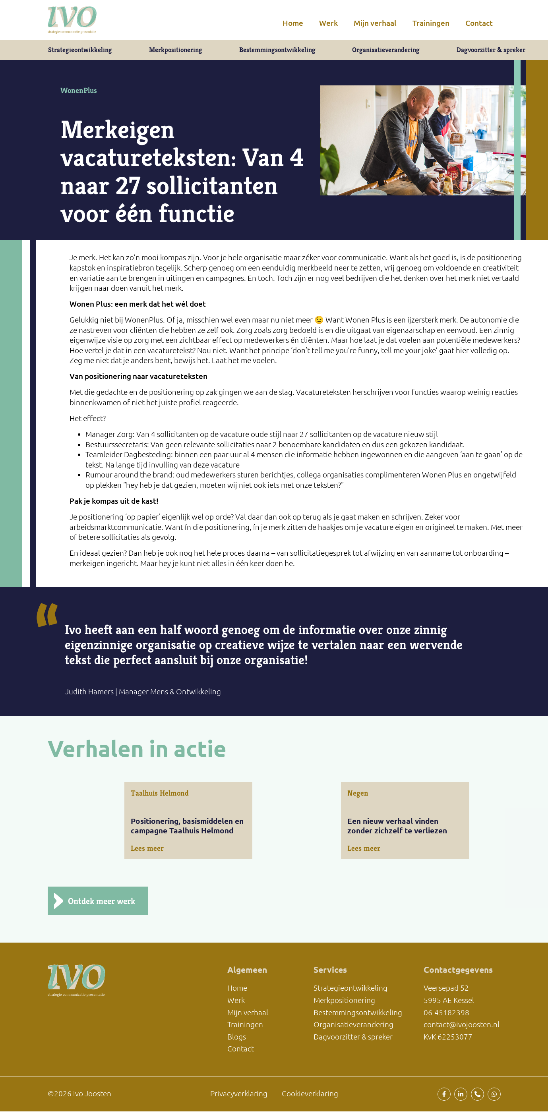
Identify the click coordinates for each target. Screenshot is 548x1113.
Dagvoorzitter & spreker (491, 50)
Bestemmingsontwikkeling (276, 50)
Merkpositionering (175, 50)
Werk (328, 23)
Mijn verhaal (375, 23)
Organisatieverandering (385, 50)
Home (293, 23)
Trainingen (430, 23)
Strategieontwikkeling (79, 50)
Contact (479, 23)
